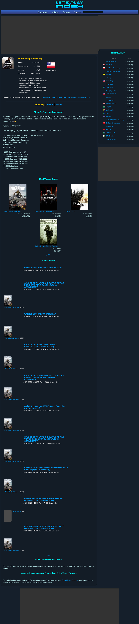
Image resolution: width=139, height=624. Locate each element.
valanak (108, 74)
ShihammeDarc (111, 94)
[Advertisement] (50, 35)
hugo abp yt (109, 81)
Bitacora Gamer (111, 139)
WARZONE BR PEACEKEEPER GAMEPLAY (43, 268)
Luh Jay (108, 78)
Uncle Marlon (110, 110)
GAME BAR (109, 136)
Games (59, 104)
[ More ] (48, 255)
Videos (50, 104)
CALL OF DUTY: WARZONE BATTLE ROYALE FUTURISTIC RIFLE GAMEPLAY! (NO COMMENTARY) (44, 285)
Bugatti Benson (111, 61)
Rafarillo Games (111, 133)
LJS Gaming (110, 100)
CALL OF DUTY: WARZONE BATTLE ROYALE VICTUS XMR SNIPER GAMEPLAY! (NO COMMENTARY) (44, 439)
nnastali (108, 97)
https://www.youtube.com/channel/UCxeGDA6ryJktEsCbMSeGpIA (65, 97)
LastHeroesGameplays (113, 68)
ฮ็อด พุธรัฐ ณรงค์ (111, 90)
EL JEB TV (109, 84)
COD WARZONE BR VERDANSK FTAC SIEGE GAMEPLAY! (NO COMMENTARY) (44, 527)
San (107, 113)
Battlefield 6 (17, 511)
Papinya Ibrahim (111, 103)
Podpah (108, 107)
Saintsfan (109, 116)
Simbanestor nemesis (113, 123)
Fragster (108, 129)
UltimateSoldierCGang (113, 71)
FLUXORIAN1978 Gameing (115, 120)
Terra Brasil (109, 87)
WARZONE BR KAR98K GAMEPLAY (40, 314)
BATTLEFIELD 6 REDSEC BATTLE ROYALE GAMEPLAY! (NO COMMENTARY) (43, 500)
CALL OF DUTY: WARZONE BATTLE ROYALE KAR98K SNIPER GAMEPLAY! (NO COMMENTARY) (44, 377)
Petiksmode (109, 126)
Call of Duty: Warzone (11, 307)
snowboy (109, 64)
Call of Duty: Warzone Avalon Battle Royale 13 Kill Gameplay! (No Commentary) (46, 469)
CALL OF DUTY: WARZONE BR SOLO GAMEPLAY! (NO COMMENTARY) (40, 346)
